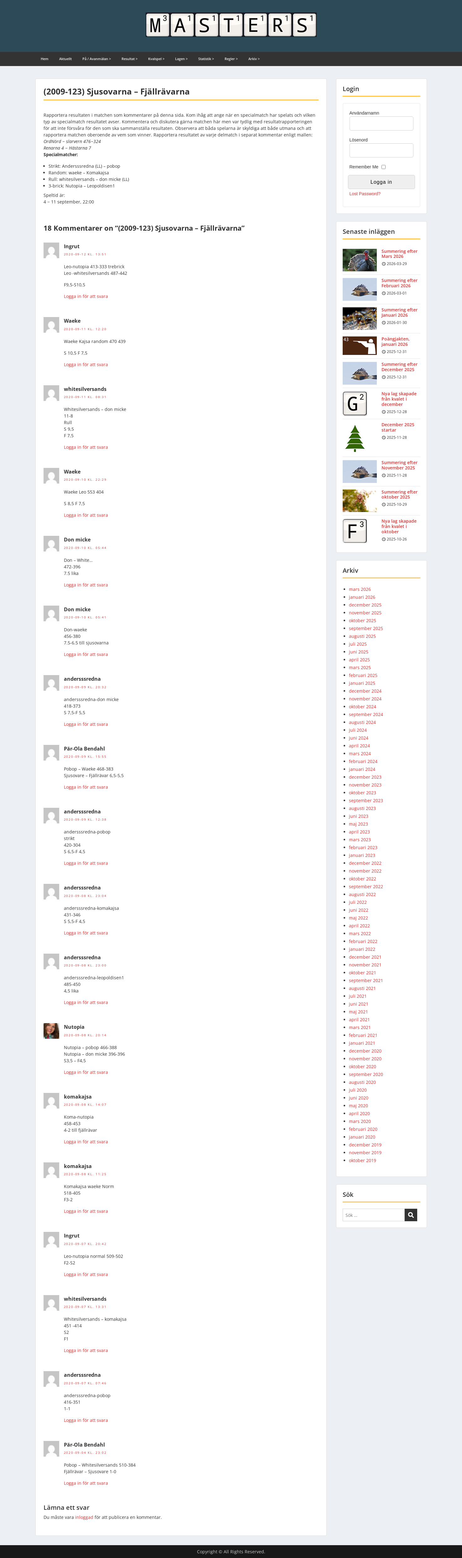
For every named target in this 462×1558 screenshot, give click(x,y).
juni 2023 (358, 816)
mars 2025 (360, 667)
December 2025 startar (398, 427)
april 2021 (359, 1019)
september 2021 (366, 980)
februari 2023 (363, 847)
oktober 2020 (362, 1066)
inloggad (84, 1517)
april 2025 (359, 660)
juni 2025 (358, 652)
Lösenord (359, 139)
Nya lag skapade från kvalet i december (399, 399)
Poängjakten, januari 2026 (396, 341)
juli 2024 (358, 730)
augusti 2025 (362, 636)
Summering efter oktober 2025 (400, 494)
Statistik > (206, 58)
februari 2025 (363, 675)
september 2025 (366, 628)
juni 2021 (358, 1004)
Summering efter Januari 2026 (400, 312)
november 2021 (365, 965)
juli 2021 (358, 996)
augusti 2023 (362, 808)
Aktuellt (65, 58)
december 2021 (365, 957)
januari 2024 (362, 769)
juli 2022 (358, 902)
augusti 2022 (362, 894)
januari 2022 (362, 949)
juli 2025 (358, 644)
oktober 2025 (362, 620)
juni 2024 (358, 738)
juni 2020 (358, 1098)
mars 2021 (360, 1027)
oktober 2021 (362, 973)
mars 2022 (360, 933)
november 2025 (365, 613)
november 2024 (365, 699)
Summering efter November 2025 (400, 465)
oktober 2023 (362, 793)
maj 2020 (358, 1106)
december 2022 (365, 863)
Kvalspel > (156, 58)
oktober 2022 (362, 879)
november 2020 (365, 1059)
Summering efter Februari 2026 (400, 283)
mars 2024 (360, 753)
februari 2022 (363, 941)
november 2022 (365, 871)
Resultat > (130, 58)
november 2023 (365, 785)
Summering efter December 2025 (400, 366)
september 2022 (366, 886)
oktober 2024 (362, 707)
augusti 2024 (362, 722)
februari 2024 (363, 761)
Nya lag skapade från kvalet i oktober (399, 526)
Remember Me (364, 166)
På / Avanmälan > (96, 58)
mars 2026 (360, 589)
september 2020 (366, 1074)
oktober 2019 (362, 1160)
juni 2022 (358, 910)
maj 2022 (358, 918)
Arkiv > (254, 58)
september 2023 (366, 800)
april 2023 (359, 832)
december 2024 (365, 691)
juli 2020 (358, 1090)
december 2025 (365, 605)
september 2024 (366, 714)
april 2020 (359, 1113)
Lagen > (181, 58)
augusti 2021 (362, 988)
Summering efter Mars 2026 (400, 253)
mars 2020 (360, 1121)
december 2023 (365, 777)
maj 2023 (358, 824)
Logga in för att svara (86, 296)
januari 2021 (362, 1043)
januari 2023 (362, 855)
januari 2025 (362, 683)
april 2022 (359, 926)
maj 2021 (358, 1012)
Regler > (231, 58)
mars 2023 (360, 840)
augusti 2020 (362, 1082)
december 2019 (365, 1145)
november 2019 (365, 1153)
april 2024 (359, 746)
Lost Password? (365, 193)
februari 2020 (363, 1129)
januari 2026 (362, 597)
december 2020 (365, 1051)
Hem (45, 58)
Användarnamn (364, 112)
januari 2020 (362, 1137)
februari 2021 (363, 1035)
